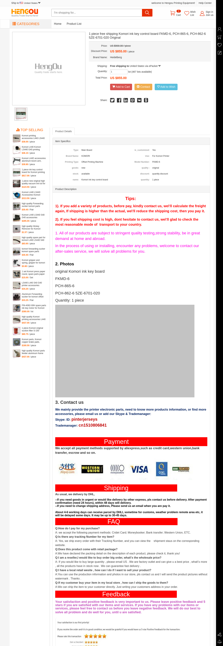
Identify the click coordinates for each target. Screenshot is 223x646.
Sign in (209, 11)
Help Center (205, 3)
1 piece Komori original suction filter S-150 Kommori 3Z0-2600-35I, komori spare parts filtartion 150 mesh (33, 329)
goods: (75, 168)
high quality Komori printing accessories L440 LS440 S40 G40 (33, 318)
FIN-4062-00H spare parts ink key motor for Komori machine (34, 306)
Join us (209, 15)
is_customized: (142, 150)
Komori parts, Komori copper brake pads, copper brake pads (31, 340)
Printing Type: (72, 162)
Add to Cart (121, 86)
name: (76, 179)
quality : (146, 168)
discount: (145, 174)
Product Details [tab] (63, 131)
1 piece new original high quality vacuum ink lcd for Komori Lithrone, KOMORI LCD (33, 182)
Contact (143, 86)
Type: (76, 150)
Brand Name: (72, 156)
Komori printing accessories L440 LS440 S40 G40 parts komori (33, 137)
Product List (74, 23)
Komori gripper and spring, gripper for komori (33, 261)
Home (57, 23)
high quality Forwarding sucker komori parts (32, 204)
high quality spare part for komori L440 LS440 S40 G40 (33, 239)
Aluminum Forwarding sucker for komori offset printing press (33, 295)
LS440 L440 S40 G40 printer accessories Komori (32, 284)
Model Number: (142, 162)
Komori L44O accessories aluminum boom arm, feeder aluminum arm (34, 159)
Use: (147, 156)
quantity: (145, 179)
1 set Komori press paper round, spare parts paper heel (33, 272)
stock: (76, 174)
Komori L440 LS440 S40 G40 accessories (33, 216)
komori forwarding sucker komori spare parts (33, 250)
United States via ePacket (145, 66)
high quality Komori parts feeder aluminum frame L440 (33, 352)
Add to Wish (166, 86)
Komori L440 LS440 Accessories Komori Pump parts (31, 193)
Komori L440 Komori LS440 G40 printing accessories (31, 148)
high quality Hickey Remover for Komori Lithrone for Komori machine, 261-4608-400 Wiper (33, 227)
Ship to (26, 3)
